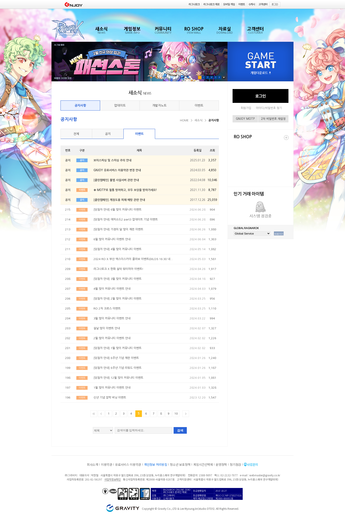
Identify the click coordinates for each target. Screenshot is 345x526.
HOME (184, 120)
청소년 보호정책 (180, 464)
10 (176, 413)
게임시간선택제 (203, 464)
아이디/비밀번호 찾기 (269, 108)
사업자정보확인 (112, 479)
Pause (224, 77)
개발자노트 (159, 105)
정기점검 (235, 464)
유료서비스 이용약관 (128, 464)
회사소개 (92, 464)
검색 (180, 430)
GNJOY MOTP (245, 118)
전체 (76, 133)
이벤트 (199, 105)
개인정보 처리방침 (155, 464)
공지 (108, 133)
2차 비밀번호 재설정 (273, 118)
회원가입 (246, 108)
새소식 (198, 120)
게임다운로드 (260, 73)
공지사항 (80, 105)
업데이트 (120, 105)
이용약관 (106, 464)
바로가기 (278, 234)
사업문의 (252, 464)
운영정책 (221, 464)
